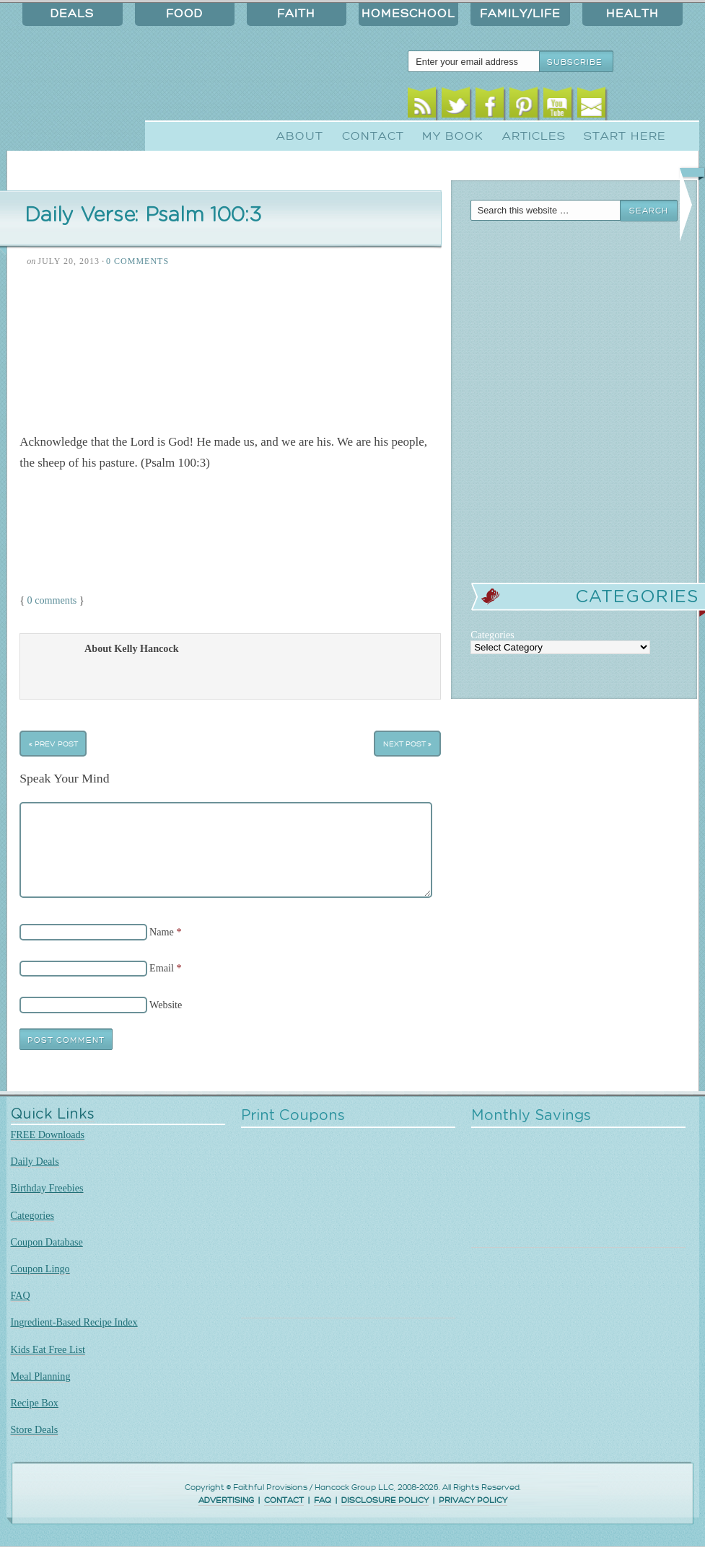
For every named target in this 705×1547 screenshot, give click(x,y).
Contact (373, 136)
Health (632, 13)
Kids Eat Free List (48, 1349)
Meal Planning (41, 1376)
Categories (33, 1215)
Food (184, 13)
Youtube (557, 106)
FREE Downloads (48, 1134)
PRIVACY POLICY (473, 1500)
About (299, 136)
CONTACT (284, 1500)
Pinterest (523, 106)
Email (591, 106)
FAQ (20, 1295)
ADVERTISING (226, 1500)
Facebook (490, 106)
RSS (422, 106)
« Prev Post (53, 743)
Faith (296, 13)
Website (165, 1004)
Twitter (456, 106)
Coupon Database (47, 1242)
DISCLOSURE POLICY (385, 1500)
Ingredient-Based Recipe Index (74, 1322)
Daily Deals (35, 1161)
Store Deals (34, 1429)
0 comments (52, 600)
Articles (534, 136)
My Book (452, 136)
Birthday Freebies (47, 1188)
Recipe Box (34, 1403)
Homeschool (408, 13)
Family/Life (520, 13)
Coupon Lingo (40, 1268)
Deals (72, 13)
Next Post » (407, 743)
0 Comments (137, 261)
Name (161, 932)
